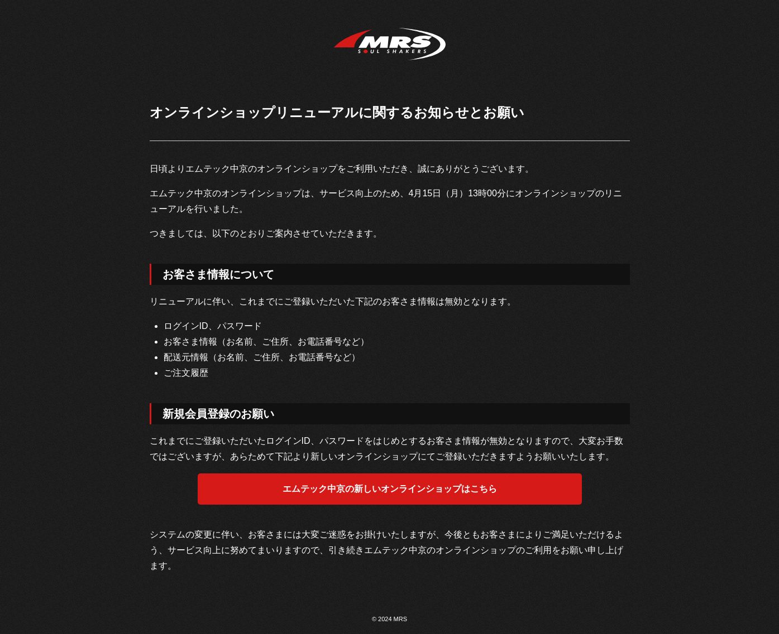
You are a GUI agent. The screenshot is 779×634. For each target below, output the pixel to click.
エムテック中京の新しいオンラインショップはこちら (390, 488)
